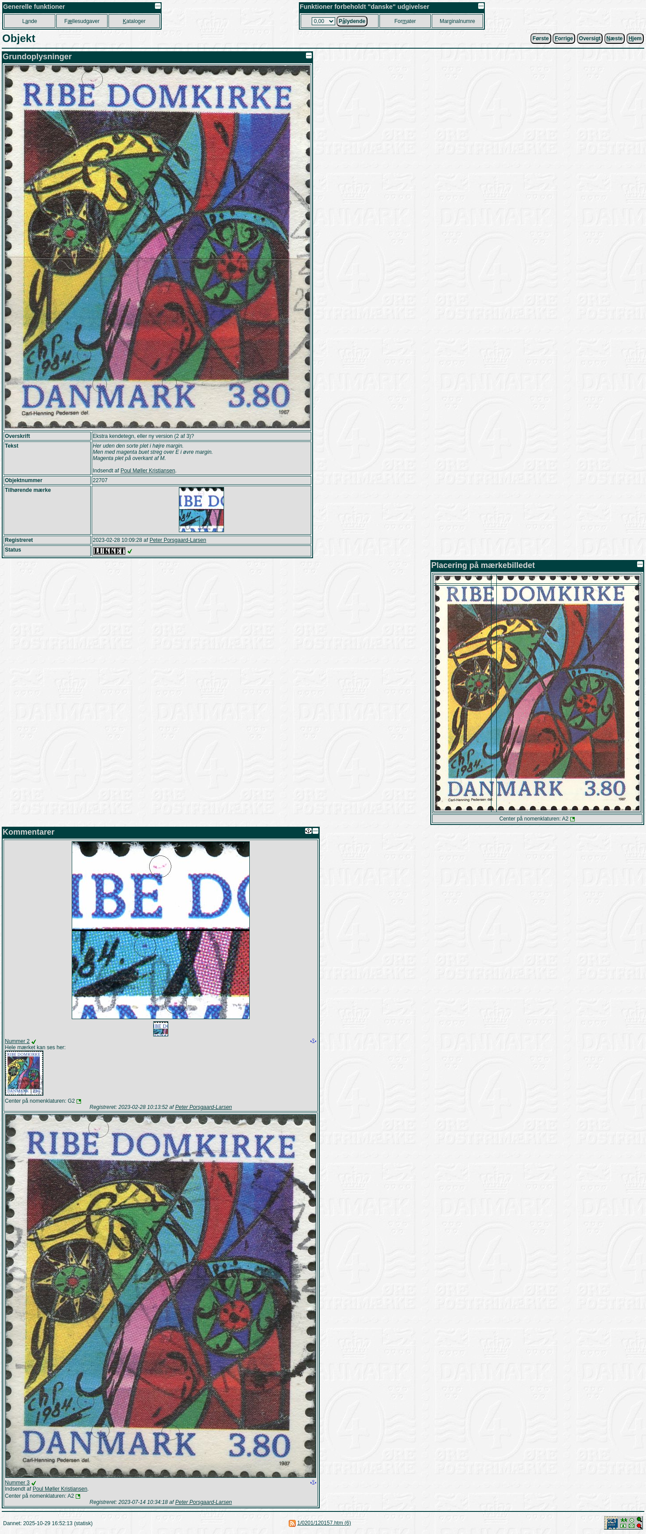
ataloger (134, 21)
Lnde (29, 21)
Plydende (352, 21)
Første (541, 38)
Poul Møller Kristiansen (147, 471)
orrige (564, 38)
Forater (405, 21)
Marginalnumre (457, 21)
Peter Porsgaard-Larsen (178, 540)
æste (615, 38)
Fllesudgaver (81, 21)
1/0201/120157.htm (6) (324, 1523)
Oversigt (590, 38)
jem (635, 38)
